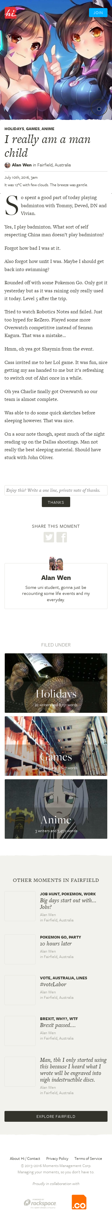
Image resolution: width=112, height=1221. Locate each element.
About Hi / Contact (25, 1158)
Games (33, 129)
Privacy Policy (57, 1158)
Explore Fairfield (56, 1116)
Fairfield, (54, 164)
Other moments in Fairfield (56, 880)
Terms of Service (88, 1158)
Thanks (56, 502)
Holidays (14, 129)
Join (98, 13)
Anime (48, 129)
